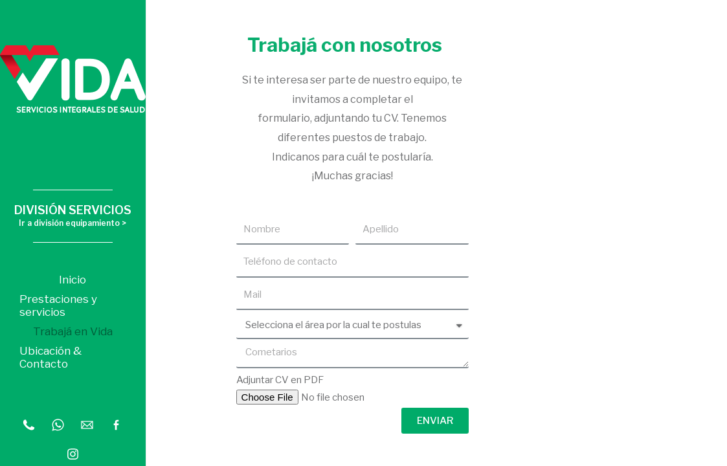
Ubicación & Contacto (50, 357)
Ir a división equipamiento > (72, 223)
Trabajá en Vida (73, 331)
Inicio (72, 279)
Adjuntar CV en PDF (280, 380)
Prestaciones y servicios (58, 305)
